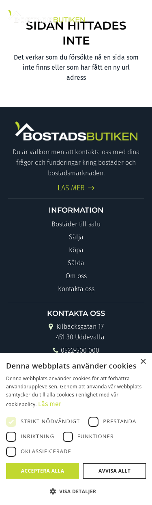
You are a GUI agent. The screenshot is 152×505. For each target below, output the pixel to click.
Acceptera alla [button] (42, 470)
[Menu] (137, 16)
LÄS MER (71, 187)
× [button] (143, 362)
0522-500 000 (76, 351)
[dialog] (76, 429)
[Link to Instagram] (119, 16)
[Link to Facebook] (106, 16)
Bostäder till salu (76, 224)
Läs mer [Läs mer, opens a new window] (49, 404)
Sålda (76, 263)
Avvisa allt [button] (114, 470)
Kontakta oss (76, 289)
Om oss (76, 276)
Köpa (76, 250)
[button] (76, 491)
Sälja (76, 237)
